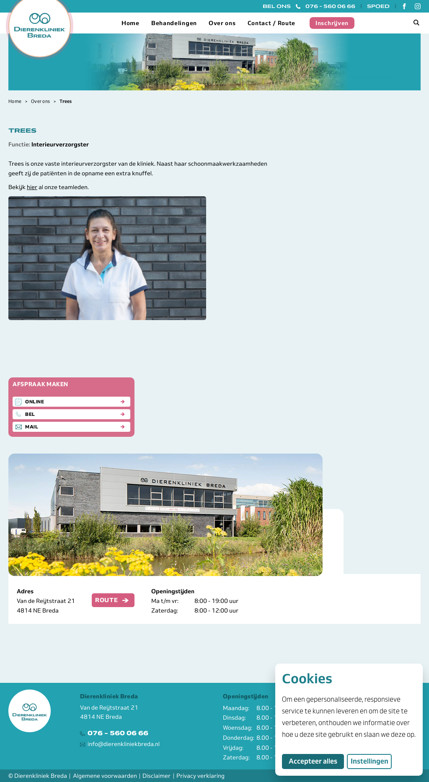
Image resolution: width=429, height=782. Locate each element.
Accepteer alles (316, 761)
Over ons (222, 23)
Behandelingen (174, 23)
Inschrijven (332, 23)
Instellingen (369, 761)
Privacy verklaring (200, 775)
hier (32, 187)
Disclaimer (156, 775)
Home (130, 23)
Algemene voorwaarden (105, 775)
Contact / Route (272, 23)
